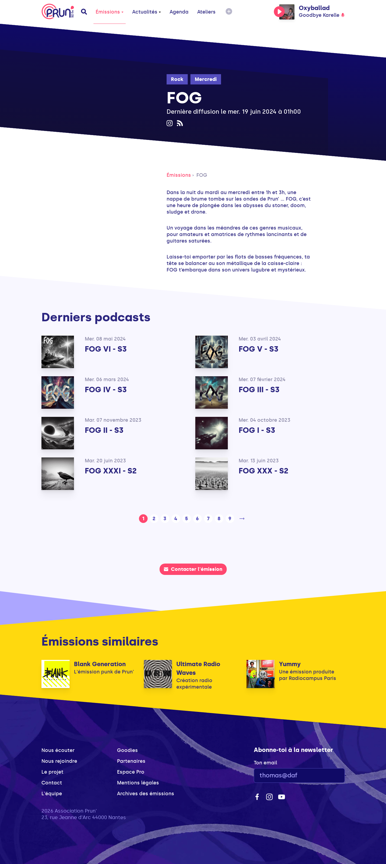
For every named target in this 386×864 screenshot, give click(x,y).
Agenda (179, 12)
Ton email (265, 763)
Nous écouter (57, 750)
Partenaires (131, 761)
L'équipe (51, 794)
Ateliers (206, 12)
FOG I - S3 (257, 430)
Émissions (110, 12)
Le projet (52, 772)
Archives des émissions (145, 794)
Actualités (146, 12)
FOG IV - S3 (106, 389)
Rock (177, 79)
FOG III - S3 (259, 389)
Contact (51, 783)
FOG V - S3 (258, 349)
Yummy (290, 664)
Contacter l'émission (193, 569)
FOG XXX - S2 (263, 470)
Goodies (127, 750)
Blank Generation (100, 664)
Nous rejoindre (59, 761)
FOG (201, 175)
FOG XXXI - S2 (111, 470)
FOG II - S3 (104, 430)
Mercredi (206, 79)
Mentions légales (138, 783)
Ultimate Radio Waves (198, 668)
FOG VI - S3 (106, 349)
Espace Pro (130, 772)
